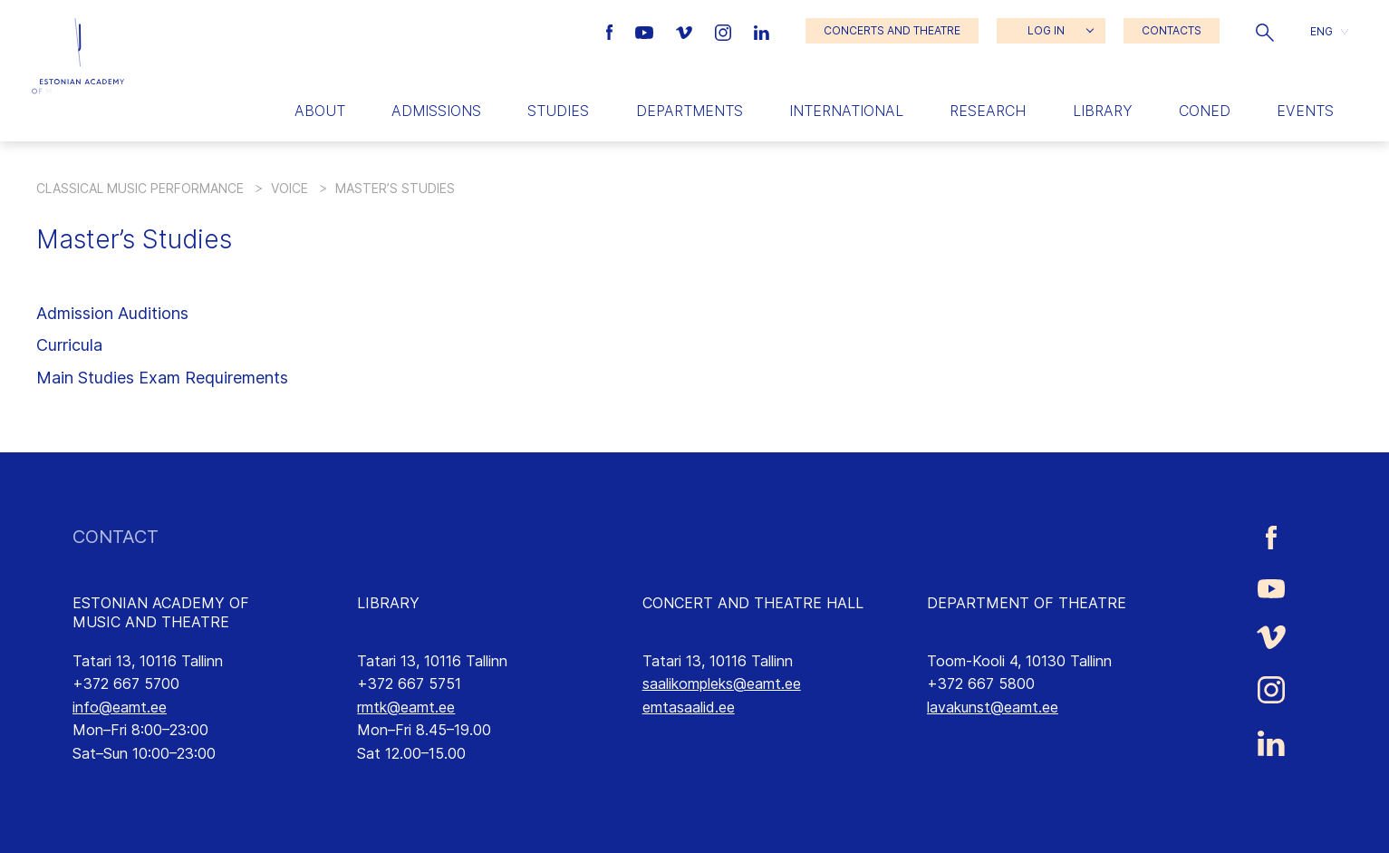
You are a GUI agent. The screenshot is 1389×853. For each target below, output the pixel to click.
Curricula (69, 344)
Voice (289, 188)
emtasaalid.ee (688, 707)
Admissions (436, 111)
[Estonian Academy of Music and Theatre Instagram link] (725, 31)
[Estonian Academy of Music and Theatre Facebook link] (612, 31)
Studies (558, 111)
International (846, 111)
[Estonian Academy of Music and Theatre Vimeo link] (686, 31)
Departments (689, 111)
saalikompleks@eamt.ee (721, 683)
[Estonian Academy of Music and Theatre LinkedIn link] (761, 31)
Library (1103, 111)
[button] (1265, 31)
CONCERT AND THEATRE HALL (752, 603)
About (319, 111)
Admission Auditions (112, 313)
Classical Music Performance (140, 188)
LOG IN (1046, 30)
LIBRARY (388, 603)
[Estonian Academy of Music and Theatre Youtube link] (646, 31)
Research (988, 111)
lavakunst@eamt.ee (992, 707)
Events (1305, 111)
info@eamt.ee (119, 707)
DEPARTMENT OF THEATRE (1026, 603)
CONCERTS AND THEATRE (892, 30)
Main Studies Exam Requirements (162, 377)
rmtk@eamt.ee (406, 707)
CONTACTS (1171, 30)
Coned (1204, 111)
